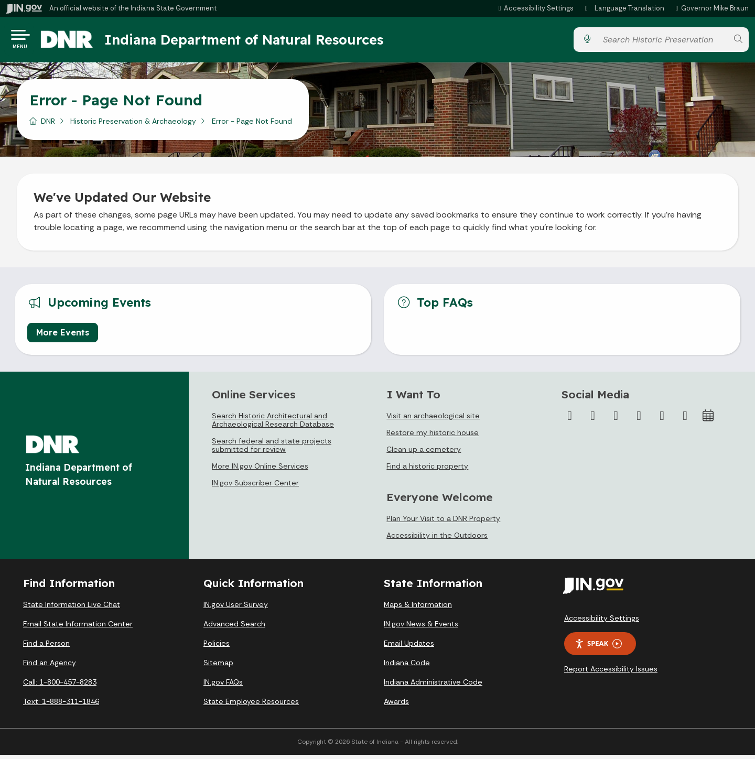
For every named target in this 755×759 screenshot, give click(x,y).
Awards (396, 705)
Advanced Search (234, 628)
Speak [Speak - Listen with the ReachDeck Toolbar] (598, 648)
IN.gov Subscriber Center (255, 487)
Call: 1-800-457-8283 (59, 686)
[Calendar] (708, 419)
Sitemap (218, 666)
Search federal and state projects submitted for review (271, 449)
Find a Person (46, 647)
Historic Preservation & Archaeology (133, 125)
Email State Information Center (78, 628)
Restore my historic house (432, 436)
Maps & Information (418, 608)
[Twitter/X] (593, 419)
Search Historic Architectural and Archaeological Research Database (273, 424)
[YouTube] (639, 419)
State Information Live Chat (71, 608)
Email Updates (409, 647)
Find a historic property (427, 470)
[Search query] (662, 41)
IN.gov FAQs (223, 686)
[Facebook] (570, 419)
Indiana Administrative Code (433, 686)
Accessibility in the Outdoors (437, 539)
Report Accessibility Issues (610, 673)
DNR (48, 125)
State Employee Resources (251, 705)
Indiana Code (407, 666)
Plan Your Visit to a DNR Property (443, 522)
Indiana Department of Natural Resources (254, 41)
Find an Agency (49, 666)
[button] (534, 8)
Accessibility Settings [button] (601, 622)
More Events (62, 336)
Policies (216, 647)
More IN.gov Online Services (260, 470)
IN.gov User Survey (235, 608)
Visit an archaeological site (433, 420)
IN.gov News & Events (421, 628)
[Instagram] (616, 419)
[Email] (685, 419)
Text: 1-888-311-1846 (61, 705)
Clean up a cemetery (423, 453)
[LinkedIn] (662, 419)
